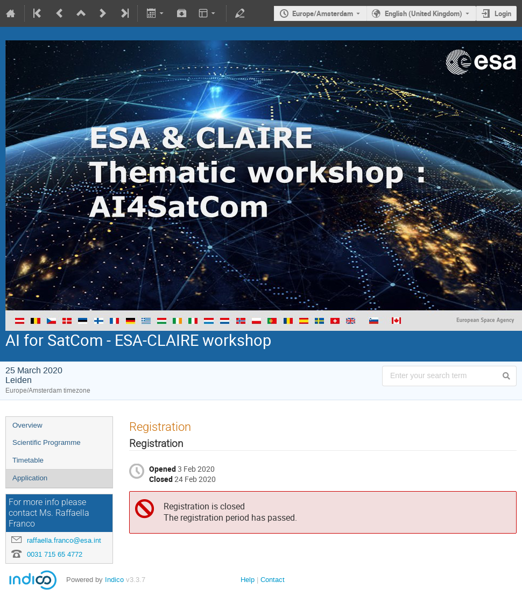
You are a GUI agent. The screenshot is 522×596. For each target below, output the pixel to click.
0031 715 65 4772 (54, 554)
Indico (114, 579)
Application (29, 478)
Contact (272, 579)
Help (248, 579)
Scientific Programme (46, 442)
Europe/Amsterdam (322, 13)
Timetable (28, 460)
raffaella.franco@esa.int (64, 540)
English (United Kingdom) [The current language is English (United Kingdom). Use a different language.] (423, 13)
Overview (27, 425)
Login (503, 13)
